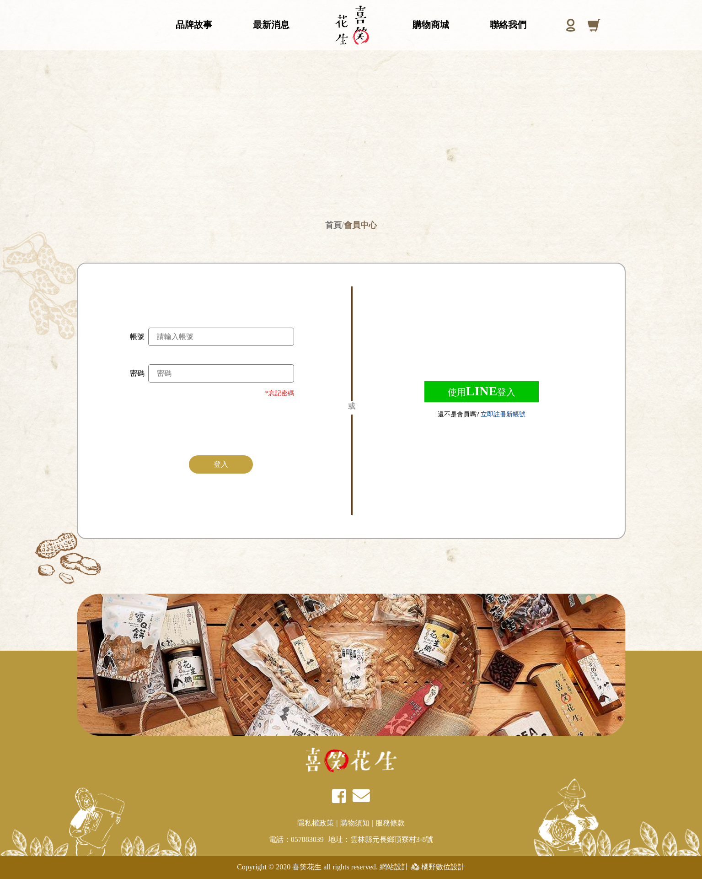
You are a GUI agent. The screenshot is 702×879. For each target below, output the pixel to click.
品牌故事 (194, 19)
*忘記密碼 (279, 393)
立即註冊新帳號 (503, 414)
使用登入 (481, 391)
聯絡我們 (508, 19)
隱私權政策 (315, 823)
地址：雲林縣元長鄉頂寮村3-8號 (380, 839)
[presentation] (221, 425)
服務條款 (390, 823)
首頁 (333, 225)
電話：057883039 (296, 839)
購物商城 (431, 19)
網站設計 (393, 867)
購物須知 (355, 823)
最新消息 (271, 19)
